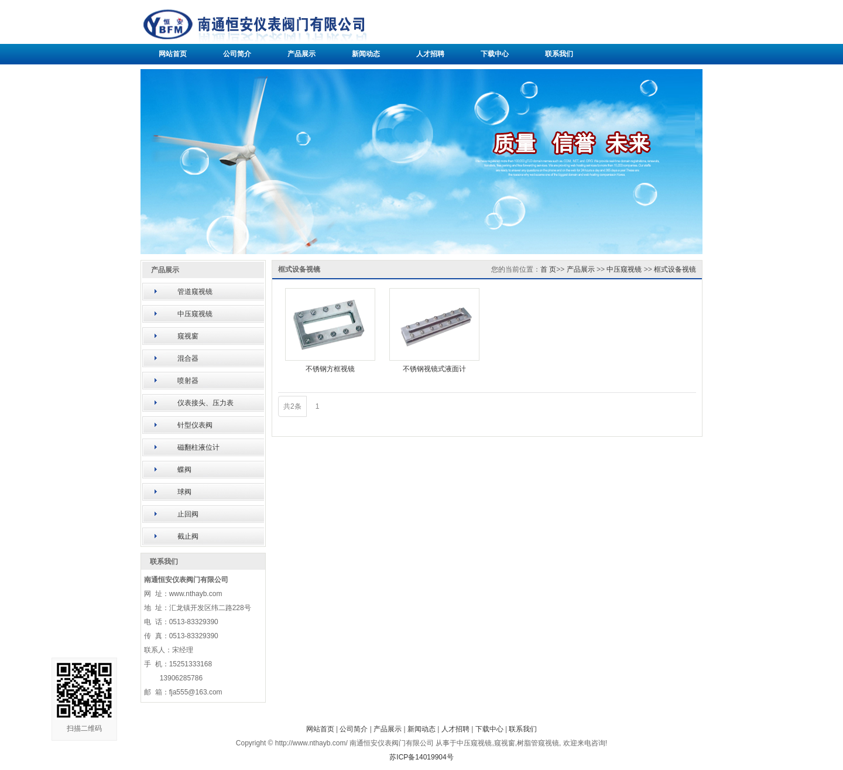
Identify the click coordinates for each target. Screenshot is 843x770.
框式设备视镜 (675, 269)
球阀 (184, 492)
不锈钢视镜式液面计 (434, 369)
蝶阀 (184, 470)
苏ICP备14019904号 (421, 757)
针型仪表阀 (195, 425)
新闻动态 (366, 54)
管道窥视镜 (195, 292)
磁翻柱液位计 (198, 447)
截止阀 (187, 536)
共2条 (292, 406)
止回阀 (187, 514)
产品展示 (301, 54)
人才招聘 (430, 54)
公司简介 (237, 54)
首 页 (548, 269)
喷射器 (187, 381)
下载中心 (495, 54)
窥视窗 (187, 336)
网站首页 (173, 54)
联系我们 (559, 54)
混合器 (187, 358)
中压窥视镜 (195, 314)
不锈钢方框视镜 (330, 369)
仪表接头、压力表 (205, 403)
